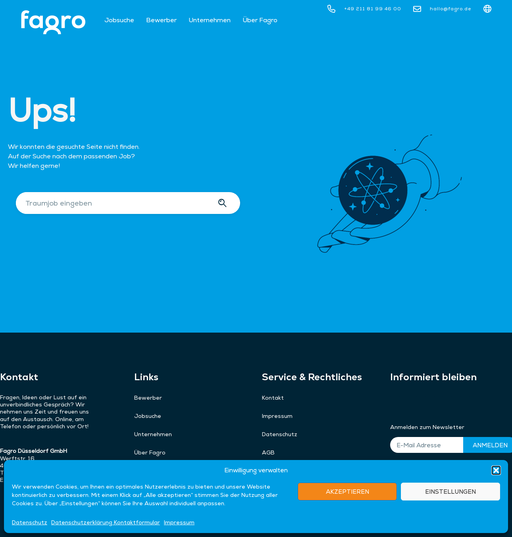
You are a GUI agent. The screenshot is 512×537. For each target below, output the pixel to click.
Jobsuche (119, 20)
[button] (496, 495)
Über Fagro (260, 20)
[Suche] (223, 203)
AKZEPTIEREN (347, 516)
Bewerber (161, 20)
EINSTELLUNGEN (450, 516)
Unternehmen (210, 20)
